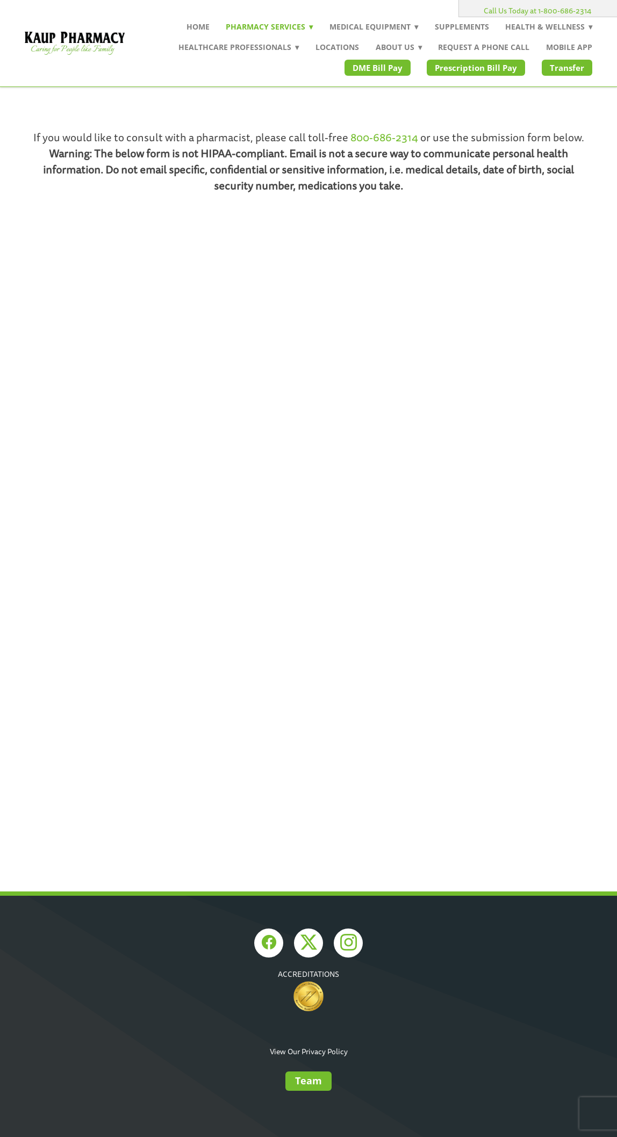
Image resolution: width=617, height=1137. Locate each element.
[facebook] (268, 943)
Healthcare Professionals (238, 47)
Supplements (462, 26)
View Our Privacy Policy (309, 1052)
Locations (337, 47)
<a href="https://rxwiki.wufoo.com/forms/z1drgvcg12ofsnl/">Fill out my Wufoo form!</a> (308, 411)
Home (198, 26)
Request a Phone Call (483, 47)
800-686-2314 (384, 138)
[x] (308, 943)
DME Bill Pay (378, 68)
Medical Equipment (373, 26)
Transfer (567, 68)
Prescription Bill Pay (476, 68)
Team (308, 1081)
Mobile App (569, 47)
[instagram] (348, 943)
